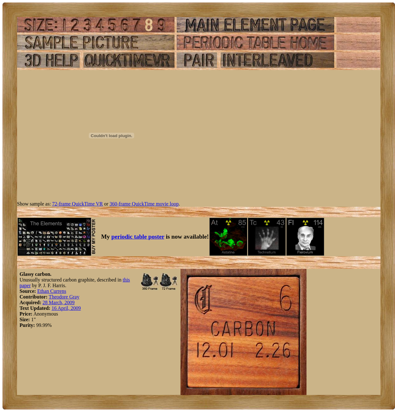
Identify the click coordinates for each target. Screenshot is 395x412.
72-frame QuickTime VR (77, 203)
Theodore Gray (64, 296)
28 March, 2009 (59, 302)
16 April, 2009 (66, 308)
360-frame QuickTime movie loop (144, 203)
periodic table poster (138, 236)
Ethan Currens (51, 291)
